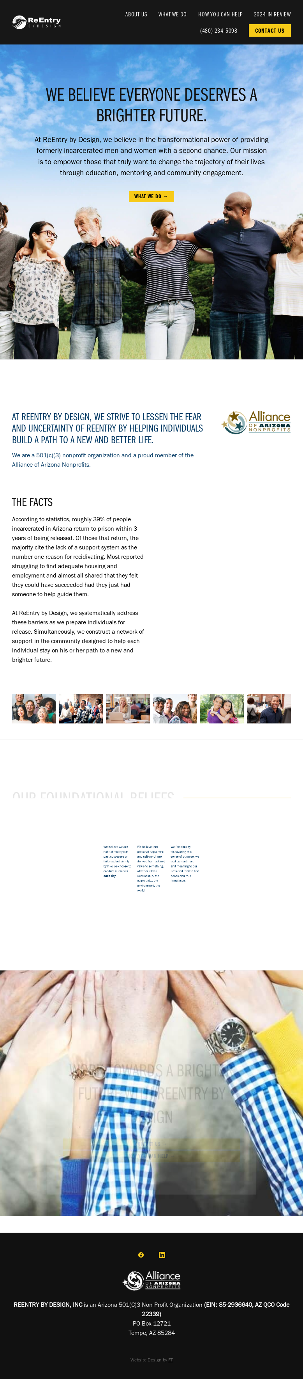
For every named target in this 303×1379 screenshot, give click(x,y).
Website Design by (151, 1360)
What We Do (173, 14)
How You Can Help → (151, 1157)
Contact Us (270, 30)
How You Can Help (220, 14)
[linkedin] (162, 1255)
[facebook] (141, 1255)
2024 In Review (272, 14)
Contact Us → (151, 1145)
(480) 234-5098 (219, 30)
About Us (136, 14)
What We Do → (151, 196)
